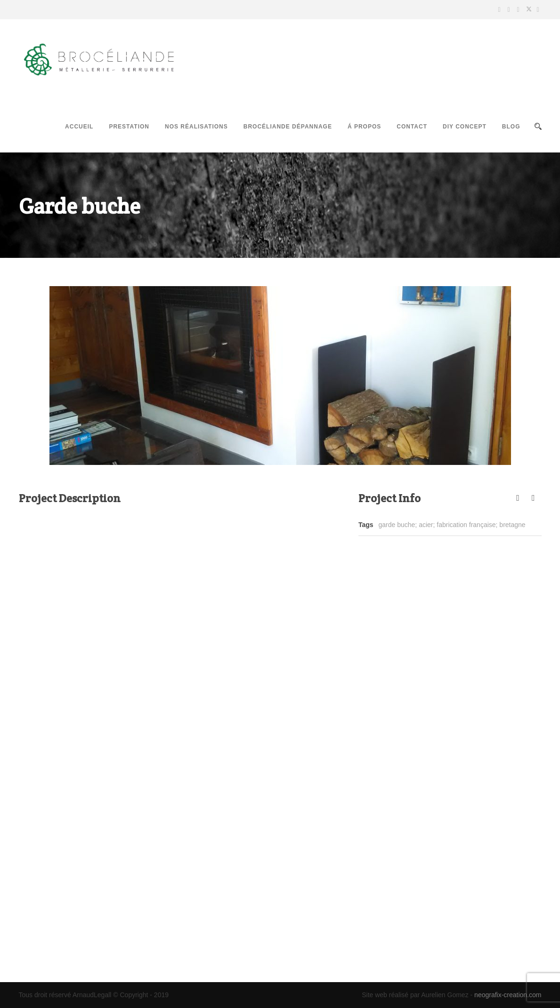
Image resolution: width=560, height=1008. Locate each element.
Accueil (79, 126)
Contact (412, 126)
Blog (511, 126)
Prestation (129, 126)
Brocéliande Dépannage (287, 126)
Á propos (364, 126)
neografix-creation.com (507, 995)
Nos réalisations (196, 126)
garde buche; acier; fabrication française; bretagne (452, 524)
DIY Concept (465, 126)
